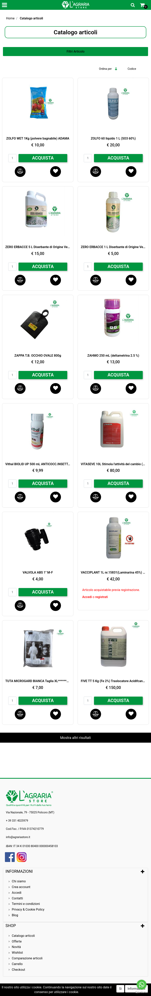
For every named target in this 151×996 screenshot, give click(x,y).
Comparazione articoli (27, 958)
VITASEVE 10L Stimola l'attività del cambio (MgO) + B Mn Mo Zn (113, 464)
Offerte (17, 941)
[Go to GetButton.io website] (141, 992)
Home (10, 18)
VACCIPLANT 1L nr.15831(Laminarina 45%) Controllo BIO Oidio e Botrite (113, 572)
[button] (133, 5)
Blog (15, 915)
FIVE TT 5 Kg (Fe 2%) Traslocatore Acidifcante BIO (113, 681)
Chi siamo (19, 881)
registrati (101, 597)
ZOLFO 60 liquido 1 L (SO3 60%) (113, 138)
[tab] (75, 871)
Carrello (17, 964)
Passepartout (92, 992)
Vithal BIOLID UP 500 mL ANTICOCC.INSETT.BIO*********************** (37, 464)
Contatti (17, 898)
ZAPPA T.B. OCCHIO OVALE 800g (37, 355)
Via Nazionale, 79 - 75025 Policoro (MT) (30, 812)
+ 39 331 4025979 (17, 820)
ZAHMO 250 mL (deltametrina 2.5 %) (113, 355)
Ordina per (105, 68)
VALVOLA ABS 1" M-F (38, 572)
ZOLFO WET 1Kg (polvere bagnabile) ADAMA (37, 138)
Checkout (18, 970)
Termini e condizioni (26, 904)
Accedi (87, 597)
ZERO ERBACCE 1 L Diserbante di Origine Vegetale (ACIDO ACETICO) (113, 247)
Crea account (21, 887)
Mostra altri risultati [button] (75, 738)
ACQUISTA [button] (43, 158)
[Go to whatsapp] (141, 985)
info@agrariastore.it (18, 837)
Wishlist (17, 952)
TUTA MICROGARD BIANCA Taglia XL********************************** (37, 681)
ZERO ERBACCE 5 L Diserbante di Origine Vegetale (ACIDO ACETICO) (37, 247)
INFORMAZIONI (20, 871)
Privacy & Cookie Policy (28, 909)
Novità (16, 947)
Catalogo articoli (31, 18)
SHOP (11, 925)
